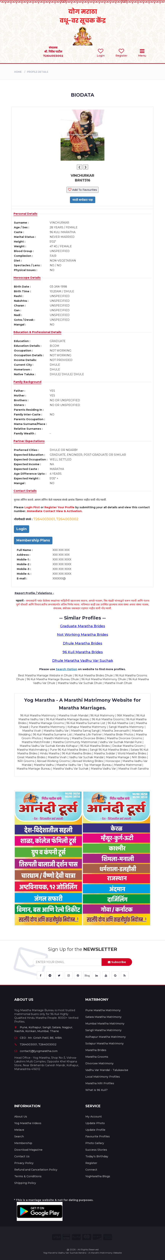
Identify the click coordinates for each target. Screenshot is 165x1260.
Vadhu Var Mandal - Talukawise (106, 1070)
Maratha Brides (95, 1050)
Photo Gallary (94, 1143)
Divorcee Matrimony (99, 1063)
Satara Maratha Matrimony (103, 1017)
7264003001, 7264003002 (35, 1044)
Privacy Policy (24, 1163)
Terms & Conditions (28, 1176)
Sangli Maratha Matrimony (103, 1030)
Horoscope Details (27, 277)
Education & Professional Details (37, 332)
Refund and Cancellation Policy (35, 1169)
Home (18, 71)
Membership (23, 1143)
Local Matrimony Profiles (102, 1076)
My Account (93, 1116)
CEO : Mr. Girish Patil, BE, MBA (38, 1037)
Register (91, 1163)
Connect (91, 1169)
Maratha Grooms (96, 1056)
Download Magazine (28, 1149)
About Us (20, 1116)
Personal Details (25, 213)
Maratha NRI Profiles (99, 1083)
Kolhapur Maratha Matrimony (105, 1037)
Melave (19, 1130)
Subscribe (117, 962)
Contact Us (22, 1156)
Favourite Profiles (97, 1136)
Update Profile (95, 1130)
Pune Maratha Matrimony (103, 1010)
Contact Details (25, 490)
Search (19, 1136)
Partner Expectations (29, 441)
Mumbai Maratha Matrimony (104, 1023)
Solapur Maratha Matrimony (104, 1043)
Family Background (27, 382)
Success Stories (96, 1149)
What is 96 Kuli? (96, 1090)
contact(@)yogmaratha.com (36, 1051)
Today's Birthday (96, 1156)
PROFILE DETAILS (37, 71)
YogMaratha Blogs (97, 1176)
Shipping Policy (25, 1183)
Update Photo (95, 1123)
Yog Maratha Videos (27, 1123)
